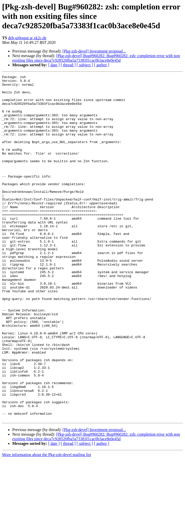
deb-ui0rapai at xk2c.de (27, 38)
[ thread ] (68, 65)
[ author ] (101, 65)
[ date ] (54, 65)
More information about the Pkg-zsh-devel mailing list (46, 523)
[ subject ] (85, 65)
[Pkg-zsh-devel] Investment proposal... (94, 51)
